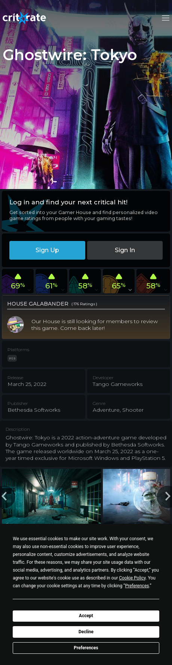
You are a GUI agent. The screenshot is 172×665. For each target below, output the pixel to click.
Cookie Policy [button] (132, 578)
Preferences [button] (137, 585)
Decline (86, 631)
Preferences (86, 647)
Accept (86, 615)
